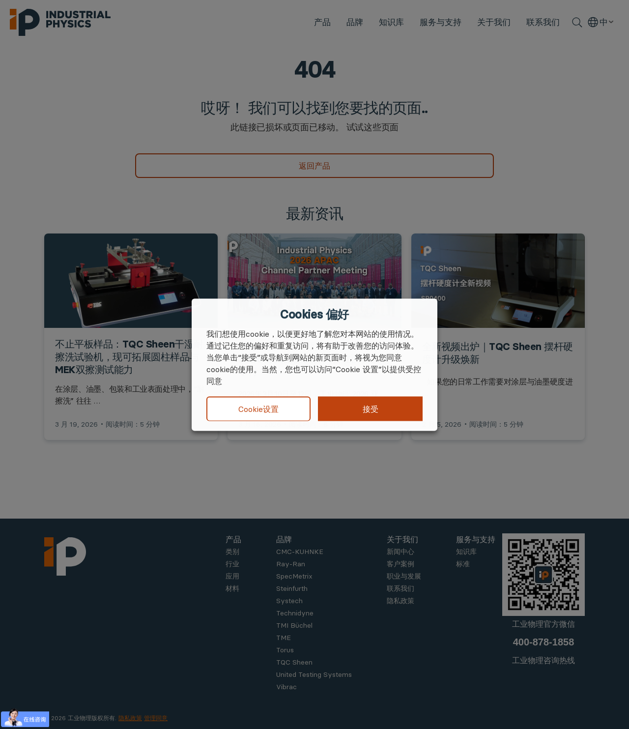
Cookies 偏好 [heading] (314, 314)
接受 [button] (370, 408)
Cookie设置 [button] (258, 409)
